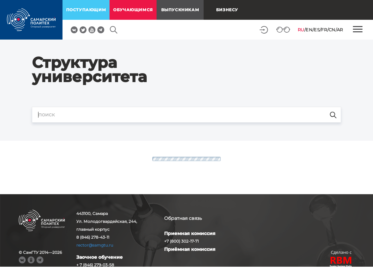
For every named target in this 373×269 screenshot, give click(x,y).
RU (301, 29)
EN (309, 29)
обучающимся (133, 9)
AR (340, 29)
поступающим (86, 9)
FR (324, 29)
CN (332, 29)
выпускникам (180, 9)
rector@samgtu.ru (94, 245)
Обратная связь (183, 218)
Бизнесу (227, 9)
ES (317, 29)
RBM (341, 262)
